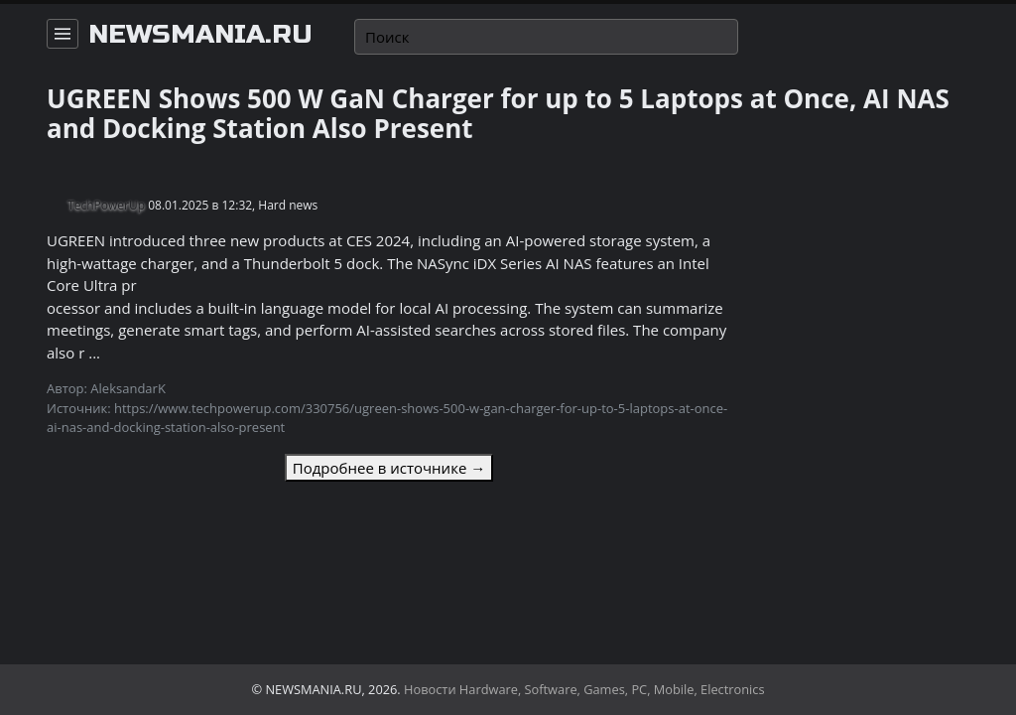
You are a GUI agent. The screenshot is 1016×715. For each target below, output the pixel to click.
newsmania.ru (200, 35)
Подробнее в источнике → (389, 468)
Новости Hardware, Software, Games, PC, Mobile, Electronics (584, 689)
